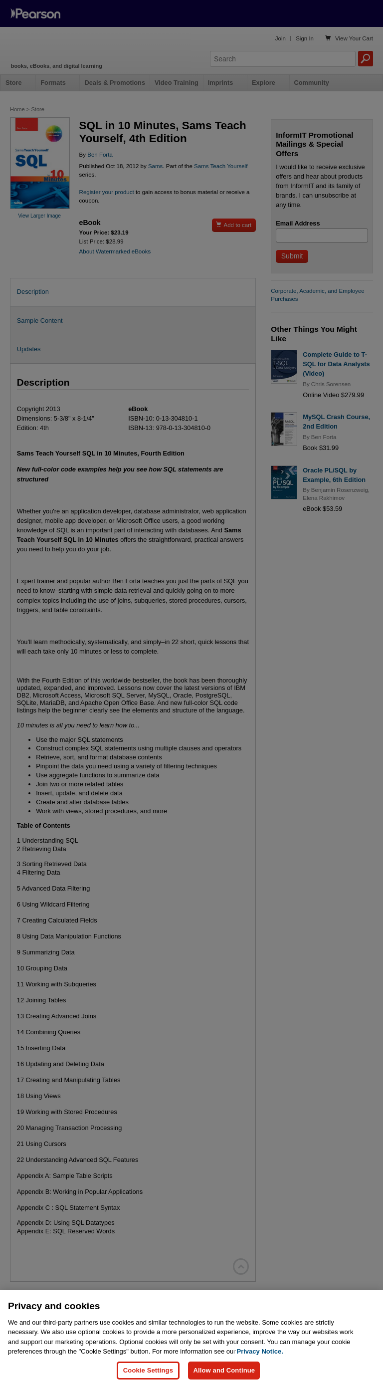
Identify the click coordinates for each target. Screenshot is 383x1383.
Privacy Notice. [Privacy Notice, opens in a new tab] (260, 1360)
